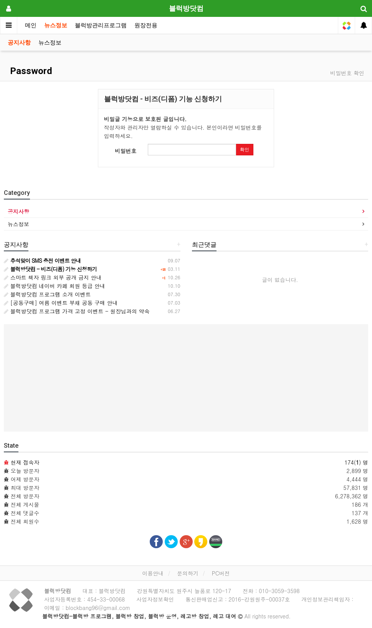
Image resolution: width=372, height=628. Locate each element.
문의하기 (187, 573)
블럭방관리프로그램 (101, 25)
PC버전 (221, 573)
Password (30, 71)
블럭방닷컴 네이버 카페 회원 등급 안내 (54, 286)
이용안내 (153, 573)
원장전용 (145, 25)
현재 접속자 (25, 462)
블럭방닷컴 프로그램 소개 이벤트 (47, 294)
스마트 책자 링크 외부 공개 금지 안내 (53, 277)
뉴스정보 (55, 25)
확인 (244, 149)
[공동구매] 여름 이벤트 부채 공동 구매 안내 (61, 303)
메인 (30, 25)
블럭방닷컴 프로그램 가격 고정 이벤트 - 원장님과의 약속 (77, 311)
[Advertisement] (186, 378)
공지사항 (19, 42)
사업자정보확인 (155, 599)
